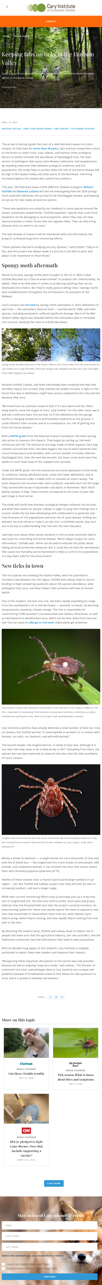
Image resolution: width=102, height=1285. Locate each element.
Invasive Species (11, 128)
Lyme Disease (61, 128)
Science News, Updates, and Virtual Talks (32, 1268)
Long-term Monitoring (37, 128)
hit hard (30, 305)
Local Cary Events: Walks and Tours (28, 1264)
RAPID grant (18, 436)
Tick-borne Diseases (82, 128)
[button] (51, 360)
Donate (51, 21)
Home (6, 36)
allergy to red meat (41, 622)
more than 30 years (45, 148)
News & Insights (22, 36)
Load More (54, 1183)
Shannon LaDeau (28, 191)
